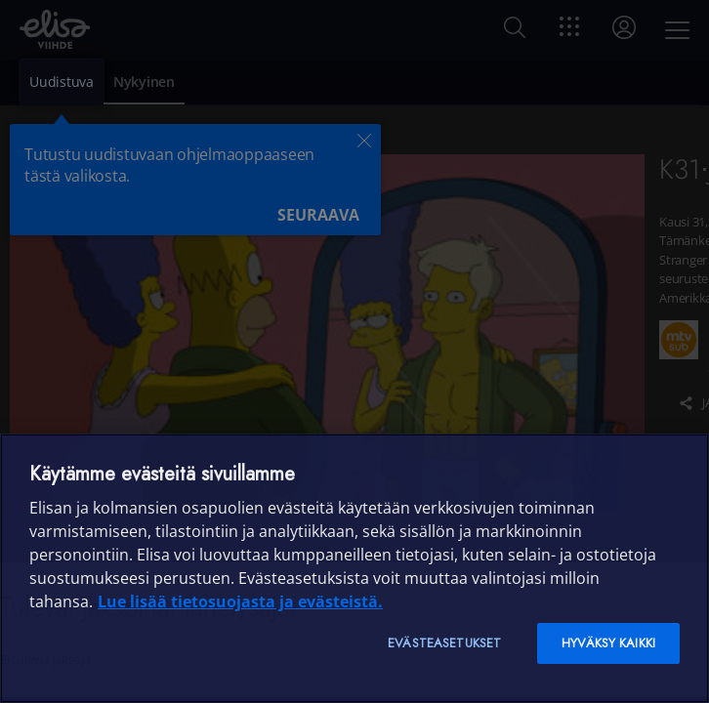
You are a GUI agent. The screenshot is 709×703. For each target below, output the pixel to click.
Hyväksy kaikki (608, 643)
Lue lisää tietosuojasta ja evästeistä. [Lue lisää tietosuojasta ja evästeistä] (240, 601)
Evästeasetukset (444, 643)
